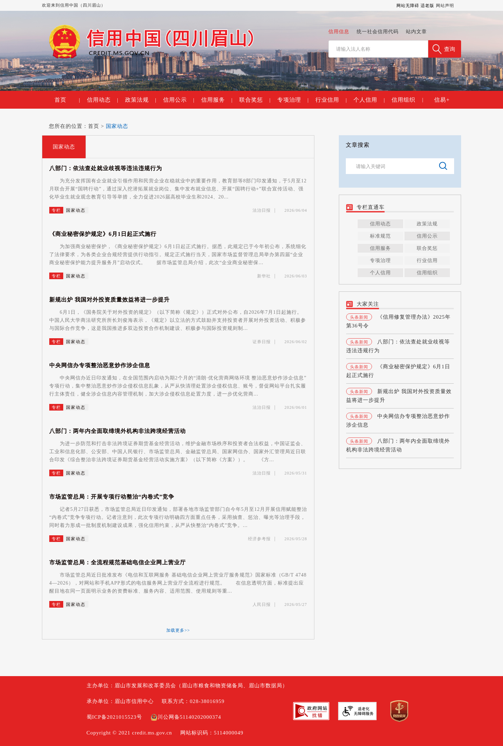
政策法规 (140, 100)
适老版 (427, 5)
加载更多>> (178, 630)
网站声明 (445, 5)
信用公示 (178, 100)
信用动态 (102, 100)
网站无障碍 (407, 5)
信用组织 (403, 100)
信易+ (442, 100)
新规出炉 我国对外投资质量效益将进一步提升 (109, 300)
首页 (67, 100)
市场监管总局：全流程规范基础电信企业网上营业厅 (117, 562)
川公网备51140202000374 (186, 717)
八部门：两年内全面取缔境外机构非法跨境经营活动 (117, 431)
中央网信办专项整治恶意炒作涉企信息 (99, 365)
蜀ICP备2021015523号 (114, 717)
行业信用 (331, 100)
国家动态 (117, 126)
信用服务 (216, 100)
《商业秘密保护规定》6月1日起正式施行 (102, 234)
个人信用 (369, 100)
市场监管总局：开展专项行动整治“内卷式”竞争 (111, 497)
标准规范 (380, 236)
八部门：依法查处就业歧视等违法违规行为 (105, 168)
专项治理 (292, 100)
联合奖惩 (254, 100)
